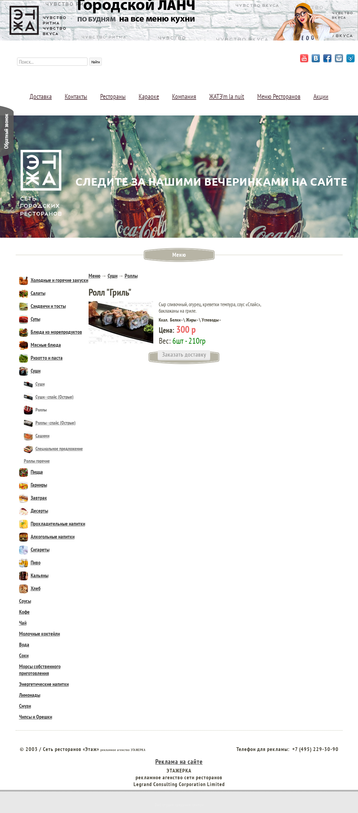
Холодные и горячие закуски (53, 280)
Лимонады (29, 694)
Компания (184, 96)
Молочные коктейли (39, 633)
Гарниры (33, 484)
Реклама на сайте (179, 761)
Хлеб (30, 588)
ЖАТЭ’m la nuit (226, 96)
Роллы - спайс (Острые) (50, 423)
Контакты (76, 96)
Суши (30, 370)
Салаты (32, 293)
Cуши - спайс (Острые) (49, 397)
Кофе (24, 611)
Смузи (25, 705)
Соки (24, 655)
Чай (23, 622)
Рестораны (113, 96)
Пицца (31, 471)
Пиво (30, 562)
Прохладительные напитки (52, 523)
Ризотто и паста (41, 357)
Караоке (149, 96)
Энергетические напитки (44, 684)
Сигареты (34, 549)
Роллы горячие (37, 461)
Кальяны (33, 575)
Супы (29, 318)
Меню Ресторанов (278, 96)
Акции (320, 96)
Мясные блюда (40, 344)
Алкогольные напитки (47, 536)
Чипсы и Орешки (35, 716)
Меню (94, 275)
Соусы (25, 600)
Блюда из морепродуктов (50, 331)
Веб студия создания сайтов (179, 805)
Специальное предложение (53, 448)
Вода (24, 644)
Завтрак (33, 497)
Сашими (36, 436)
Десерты (33, 510)
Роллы (35, 410)
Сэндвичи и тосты (42, 305)
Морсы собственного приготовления (40, 669)
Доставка (41, 96)
